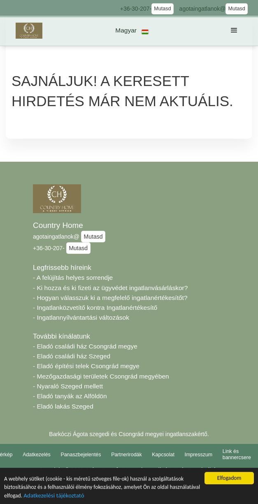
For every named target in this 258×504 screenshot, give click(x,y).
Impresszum (199, 455)
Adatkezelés (37, 455)
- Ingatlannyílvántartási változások (81, 317)
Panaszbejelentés (80, 455)
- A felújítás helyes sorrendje (73, 277)
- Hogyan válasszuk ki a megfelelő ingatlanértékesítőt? (110, 297)
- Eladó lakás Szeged (63, 406)
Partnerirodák (126, 455)
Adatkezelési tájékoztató (53, 497)
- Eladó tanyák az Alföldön (70, 396)
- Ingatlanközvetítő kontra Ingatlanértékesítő (95, 307)
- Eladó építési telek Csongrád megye (86, 365)
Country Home (58, 225)
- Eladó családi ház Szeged (71, 356)
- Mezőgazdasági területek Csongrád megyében (101, 376)
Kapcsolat (163, 455)
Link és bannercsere (237, 454)
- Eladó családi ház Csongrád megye (85, 346)
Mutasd (162, 9)
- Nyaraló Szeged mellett (68, 386)
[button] (132, 30)
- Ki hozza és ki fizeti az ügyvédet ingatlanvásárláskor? (110, 287)
